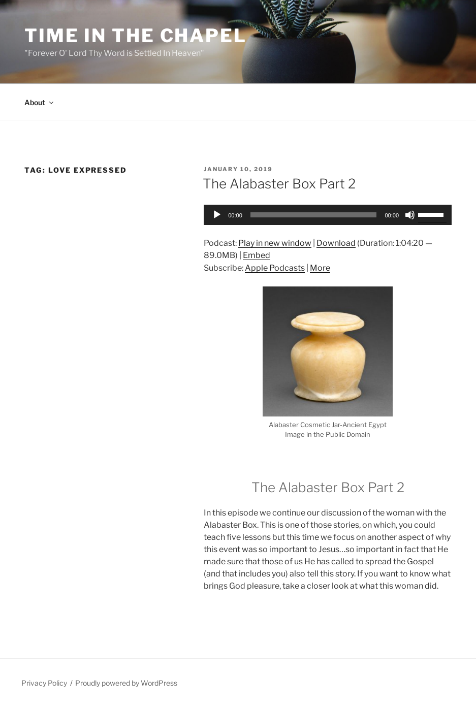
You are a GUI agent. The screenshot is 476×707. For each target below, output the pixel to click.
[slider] (313, 214)
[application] (328, 215)
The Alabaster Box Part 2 (279, 183)
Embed (256, 255)
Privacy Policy (44, 683)
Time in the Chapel (135, 35)
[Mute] (410, 215)
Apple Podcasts (275, 268)
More (320, 268)
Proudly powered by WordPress (126, 683)
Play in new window (274, 243)
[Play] (217, 215)
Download (336, 243)
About (39, 102)
